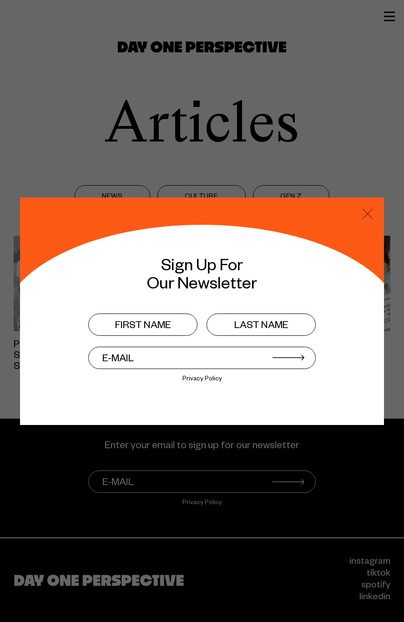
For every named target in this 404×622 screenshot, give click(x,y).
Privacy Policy (202, 379)
